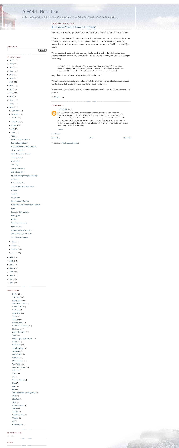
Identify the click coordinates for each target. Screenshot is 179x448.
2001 (12, 283)
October (15, 118)
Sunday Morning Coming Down (24, 392)
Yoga (14, 335)
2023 (12, 60)
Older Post (127, 138)
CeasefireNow (17, 424)
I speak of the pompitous (20, 212)
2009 (12, 257)
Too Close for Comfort (19, 237)
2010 (12, 107)
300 (13, 377)
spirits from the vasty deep (20, 154)
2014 (12, 93)
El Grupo (15, 310)
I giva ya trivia (16, 226)
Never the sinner (18, 405)
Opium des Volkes (19, 332)
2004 (12, 275)
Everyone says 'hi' (17, 183)
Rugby (14, 294)
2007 (12, 265)
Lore (14, 383)
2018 (12, 78)
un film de (15, 179)
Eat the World (17, 307)
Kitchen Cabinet (18, 380)
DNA (14, 386)
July (13, 129)
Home (92, 138)
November (16, 114)
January (15, 253)
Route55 (15, 342)
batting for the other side (20, 201)
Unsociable (15, 161)
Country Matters (18, 415)
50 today (14, 194)
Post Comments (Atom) (70, 143)
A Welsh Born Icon (41, 11)
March (14, 245)
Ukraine (15, 418)
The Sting (14, 165)
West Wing (16, 364)
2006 (12, 268)
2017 (12, 82)
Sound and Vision (18, 367)
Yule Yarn (15, 370)
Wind (14, 402)
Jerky (14, 396)
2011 (12, 104)
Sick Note (16, 399)
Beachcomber (17, 323)
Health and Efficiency (20, 326)
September (16, 121)
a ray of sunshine (17, 172)
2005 (12, 272)
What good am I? (17, 150)
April (14, 242)
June (14, 132)
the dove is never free (19, 223)
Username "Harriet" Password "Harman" (75, 27)
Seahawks (16, 351)
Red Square (15, 215)
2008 (12, 261)
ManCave (15, 357)
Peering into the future (19, 143)
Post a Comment (56, 134)
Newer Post (55, 138)
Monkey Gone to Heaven (20, 139)
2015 (12, 89)
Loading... (10, 436)
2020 (12, 71)
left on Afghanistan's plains (22, 338)
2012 (12, 100)
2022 (12, 64)
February (15, 249)
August (14, 125)
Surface (15, 408)
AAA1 (14, 373)
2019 (12, 75)
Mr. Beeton (16, 329)
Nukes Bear (16, 345)
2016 (12, 86)
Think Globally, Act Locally (21, 234)
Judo (14, 316)
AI (13, 421)
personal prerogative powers (21, 230)
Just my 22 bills (17, 157)
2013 (12, 96)
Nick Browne (63, 109)
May (14, 136)
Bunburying (16, 300)
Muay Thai (16, 313)
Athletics (15, 319)
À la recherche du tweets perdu (22, 186)
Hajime (14, 219)
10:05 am (60, 129)
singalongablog (17, 348)
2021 (12, 67)
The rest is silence (17, 168)
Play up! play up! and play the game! (24, 176)
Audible (15, 412)
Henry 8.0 (14, 190)
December (16, 111)
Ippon (13, 208)
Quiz (14, 389)
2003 (12, 279)
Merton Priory (17, 361)
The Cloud (16, 297)
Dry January (16, 354)
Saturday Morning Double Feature (23, 146)
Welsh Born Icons (18, 303)
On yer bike (15, 197)
